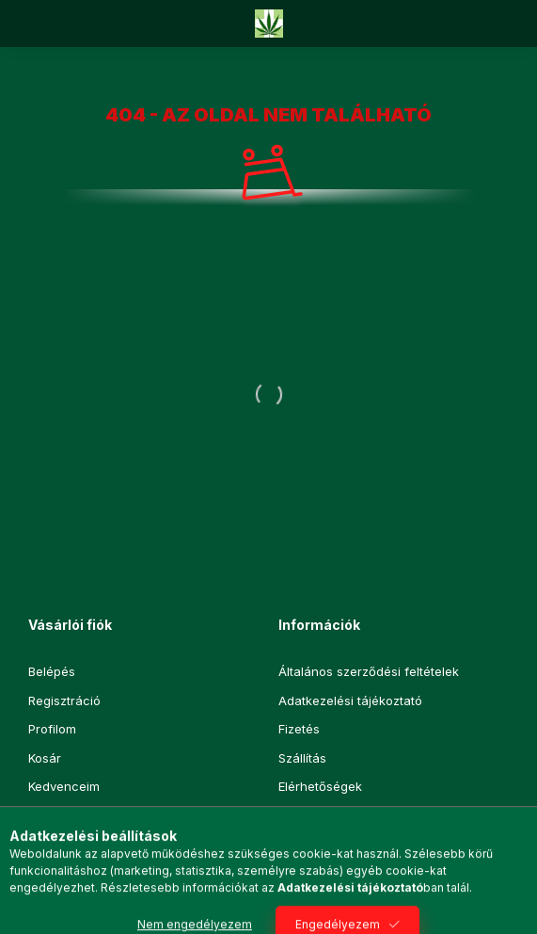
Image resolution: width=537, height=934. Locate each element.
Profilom (52, 728)
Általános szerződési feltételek (368, 671)
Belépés (51, 671)
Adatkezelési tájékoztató (350, 700)
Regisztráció (64, 700)
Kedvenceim (64, 786)
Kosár (44, 757)
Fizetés (299, 728)
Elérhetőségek (320, 786)
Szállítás (302, 757)
